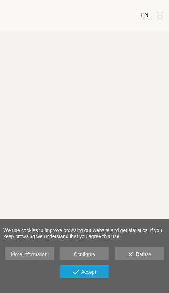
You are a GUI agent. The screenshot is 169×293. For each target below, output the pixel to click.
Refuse (139, 254)
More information (29, 254)
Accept (84, 272)
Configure (84, 254)
